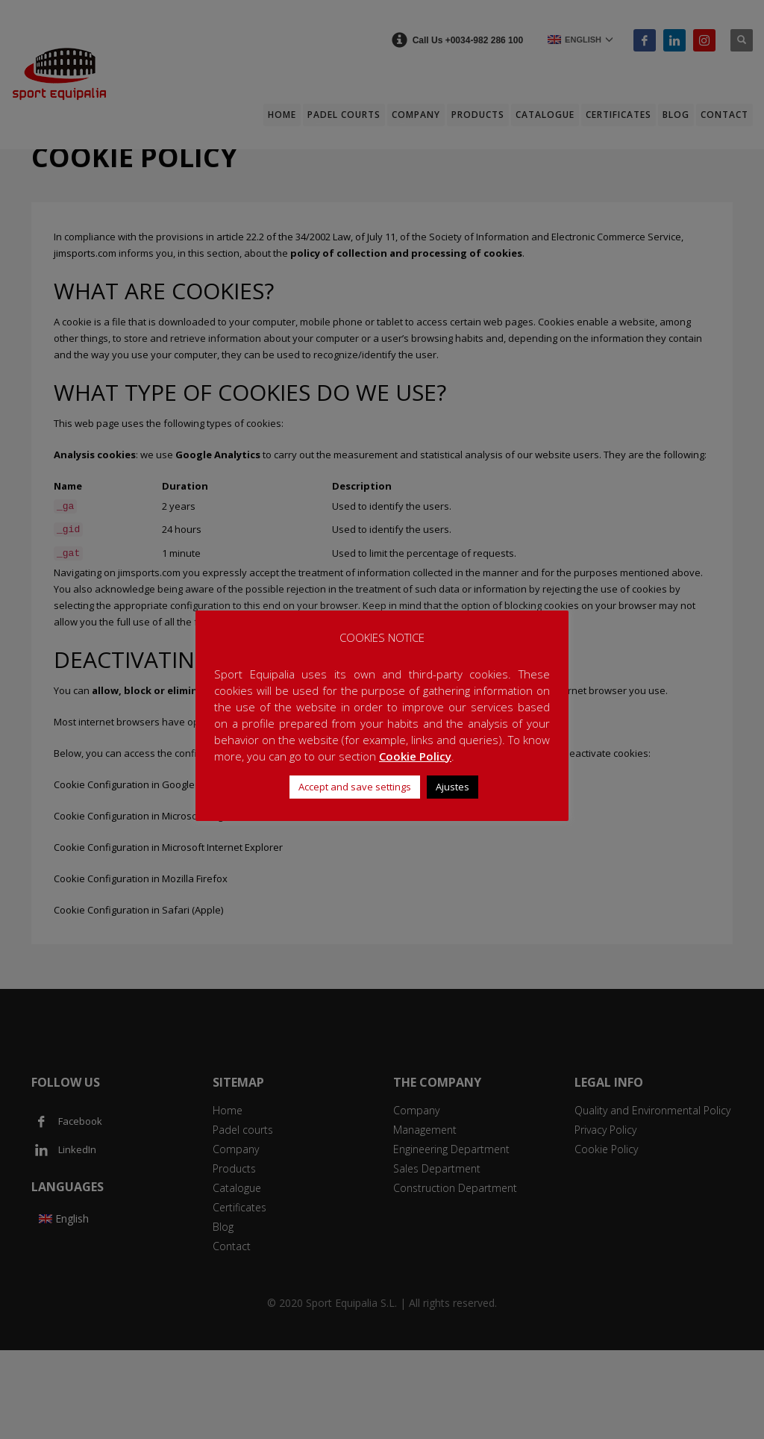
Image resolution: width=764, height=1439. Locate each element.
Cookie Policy (415, 756)
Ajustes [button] (452, 786)
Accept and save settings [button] (354, 786)
